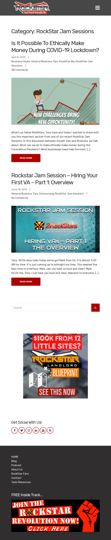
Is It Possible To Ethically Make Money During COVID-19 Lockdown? (55, 47)
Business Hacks (20, 61)
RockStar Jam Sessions (69, 193)
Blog (14, 461)
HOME (14, 456)
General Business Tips (44, 61)
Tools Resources (21, 482)
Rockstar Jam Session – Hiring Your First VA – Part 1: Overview (54, 179)
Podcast (16, 465)
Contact (16, 477)
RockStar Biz (66, 61)
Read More (26, 158)
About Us (16, 469)
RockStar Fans (20, 473)
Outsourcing (46, 193)
